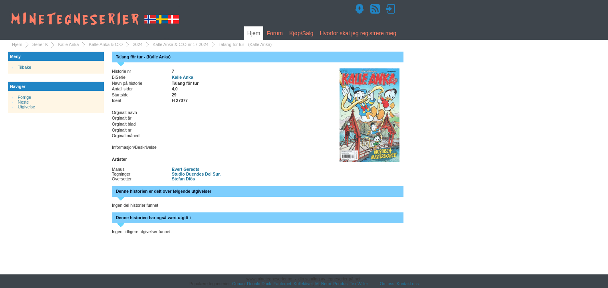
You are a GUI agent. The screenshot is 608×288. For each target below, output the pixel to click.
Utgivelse (26, 106)
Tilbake (25, 67)
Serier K (40, 44)
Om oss (387, 283)
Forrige (24, 97)
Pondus (340, 283)
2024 (137, 44)
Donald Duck (259, 283)
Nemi (326, 283)
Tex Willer (359, 283)
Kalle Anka (68, 44)
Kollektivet (303, 283)
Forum (274, 33)
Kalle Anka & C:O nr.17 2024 (181, 44)
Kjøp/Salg (301, 33)
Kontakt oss (408, 283)
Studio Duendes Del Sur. (196, 174)
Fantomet (283, 283)
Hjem (253, 33)
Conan (238, 283)
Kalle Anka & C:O (106, 44)
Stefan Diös (183, 178)
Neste (23, 102)
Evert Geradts (185, 169)
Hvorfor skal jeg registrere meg (358, 33)
